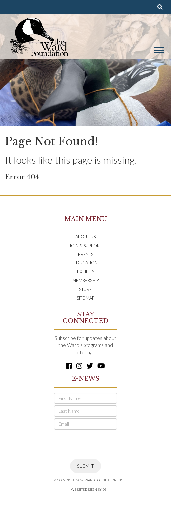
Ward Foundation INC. (104, 480)
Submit (85, 466)
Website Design (84, 489)
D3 (104, 489)
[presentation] (104, 444)
